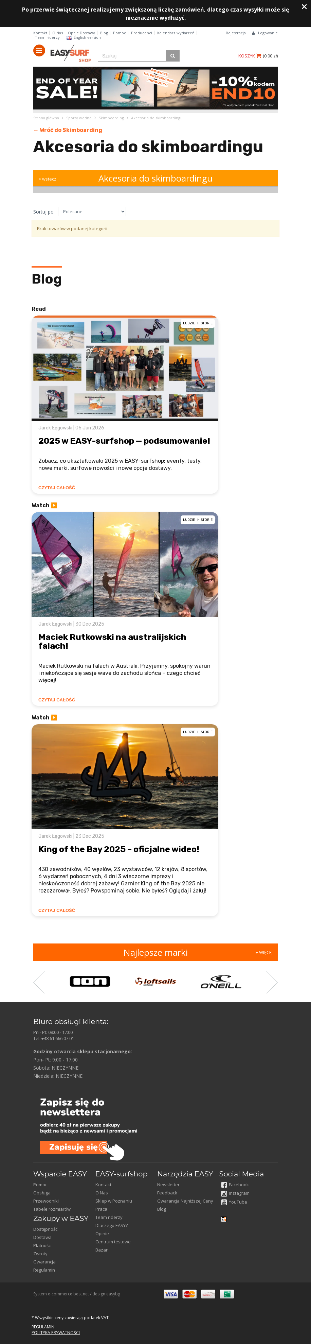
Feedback (167, 1193)
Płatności (42, 1245)
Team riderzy (47, 37)
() (270, 56)
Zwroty (40, 1254)
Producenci (141, 32)
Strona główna (46, 117)
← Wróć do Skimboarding (67, 130)
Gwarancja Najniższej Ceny (185, 1201)
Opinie (102, 1233)
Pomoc (119, 32)
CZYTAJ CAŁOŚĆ (56, 487)
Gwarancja (44, 1262)
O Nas (57, 32)
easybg (113, 1294)
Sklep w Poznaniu (113, 1201)
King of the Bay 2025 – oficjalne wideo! (118, 849)
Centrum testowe (113, 1242)
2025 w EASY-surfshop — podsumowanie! (124, 441)
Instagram (235, 1193)
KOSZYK (249, 56)
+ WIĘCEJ (264, 952)
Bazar (101, 1250)
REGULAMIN (43, 1327)
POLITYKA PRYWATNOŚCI (56, 1333)
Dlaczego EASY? (111, 1225)
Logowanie (268, 32)
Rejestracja (236, 32)
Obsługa (42, 1193)
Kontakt (40, 32)
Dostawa (42, 1237)
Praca (101, 1209)
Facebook (235, 1184)
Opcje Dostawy (81, 32)
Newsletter (168, 1184)
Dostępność (45, 1229)
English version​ (84, 37)
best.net (81, 1294)
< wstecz (47, 179)
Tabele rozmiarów (52, 1209)
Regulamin (44, 1270)
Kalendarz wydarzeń (176, 32)
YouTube (234, 1202)
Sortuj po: (44, 211)
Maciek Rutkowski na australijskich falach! (112, 641)
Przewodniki (46, 1201)
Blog (104, 32)
